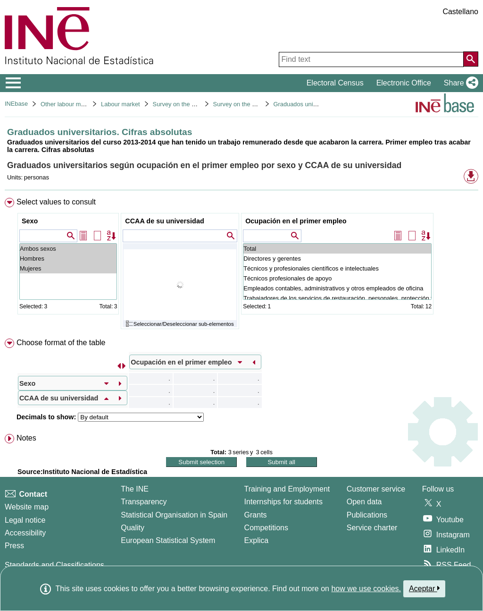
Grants (255, 515)
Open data (364, 502)
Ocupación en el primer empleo (295, 221)
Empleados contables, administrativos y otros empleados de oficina (337, 288)
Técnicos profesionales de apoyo (337, 278)
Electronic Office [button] (403, 83)
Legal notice (25, 520)
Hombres (68, 258)
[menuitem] (241, 265)
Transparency (144, 502)
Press (14, 546)
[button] (459, 83)
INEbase (16, 103)
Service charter (372, 528)
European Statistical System (168, 540)
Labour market (120, 104)
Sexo (30, 221)
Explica (256, 540)
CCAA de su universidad (164, 221)
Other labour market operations (82, 104)
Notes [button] (26, 438)
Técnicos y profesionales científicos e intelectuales (337, 268)
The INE (135, 489)
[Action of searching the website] (470, 59)
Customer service (376, 489)
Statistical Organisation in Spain (174, 515)
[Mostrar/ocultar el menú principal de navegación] (13, 83)
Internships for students (283, 502)
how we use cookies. (366, 589)
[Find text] (371, 59)
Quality (132, 528)
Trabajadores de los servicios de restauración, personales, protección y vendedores (337, 298)
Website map (27, 507)
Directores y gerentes (337, 258)
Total (337, 249)
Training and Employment (287, 489)
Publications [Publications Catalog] (367, 515)
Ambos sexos (68, 249)
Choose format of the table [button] (61, 343)
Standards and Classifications (54, 565)
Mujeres (68, 268)
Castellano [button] (460, 12)
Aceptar (424, 588)
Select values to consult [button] (56, 202)
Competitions (266, 528)
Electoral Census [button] (335, 83)
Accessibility (25, 533)
